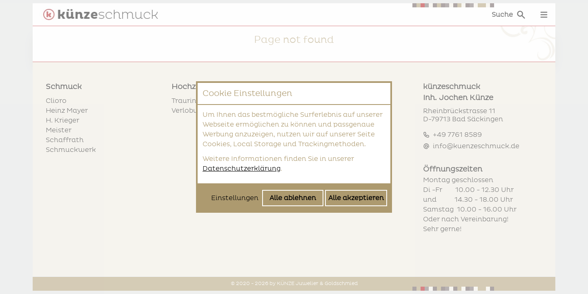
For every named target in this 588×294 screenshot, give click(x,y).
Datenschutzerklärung (242, 168)
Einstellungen (234, 198)
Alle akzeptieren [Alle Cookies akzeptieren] (356, 198)
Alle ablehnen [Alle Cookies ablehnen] (293, 198)
